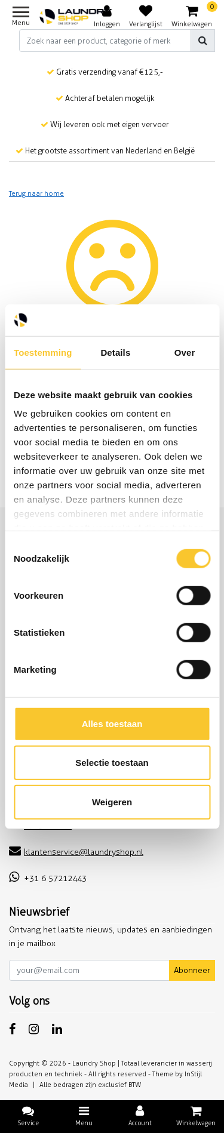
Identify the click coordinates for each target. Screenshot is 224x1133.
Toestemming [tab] (43, 352)
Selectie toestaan (112, 763)
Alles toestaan (112, 723)
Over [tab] (184, 352)
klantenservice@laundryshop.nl (76, 852)
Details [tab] (115, 352)
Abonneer (192, 970)
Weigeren (112, 801)
